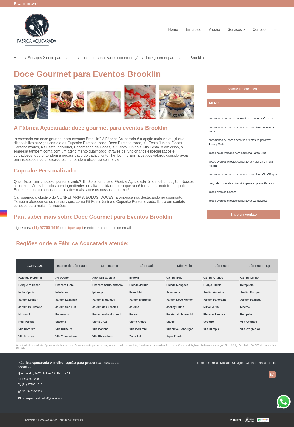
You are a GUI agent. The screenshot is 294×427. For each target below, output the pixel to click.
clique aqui (74, 228)
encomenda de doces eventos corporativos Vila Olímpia (243, 174)
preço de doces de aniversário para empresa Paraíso (241, 183)
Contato (259, 29)
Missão (214, 29)
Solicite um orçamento (244, 89)
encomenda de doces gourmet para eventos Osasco (241, 118)
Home (173, 29)
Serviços (235, 29)
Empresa (193, 29)
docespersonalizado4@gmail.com (40, 398)
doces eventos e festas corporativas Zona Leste (238, 200)
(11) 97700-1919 (46, 228)
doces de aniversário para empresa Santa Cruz (237, 153)
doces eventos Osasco (222, 192)
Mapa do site (266, 363)
